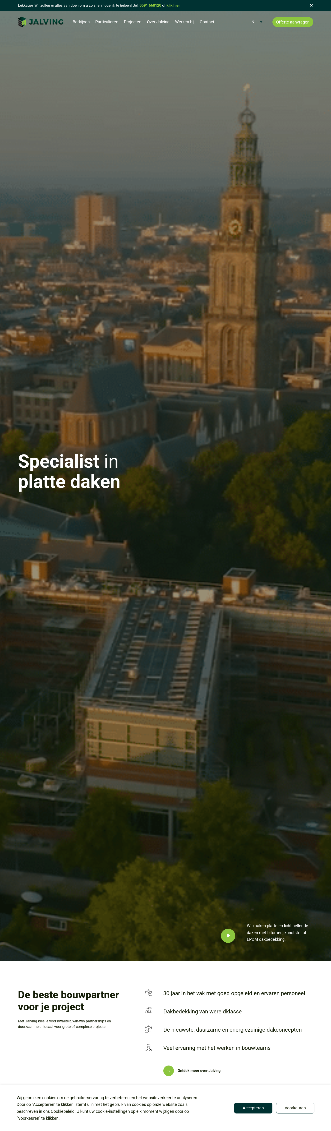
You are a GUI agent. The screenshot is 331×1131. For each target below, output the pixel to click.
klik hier (173, 5)
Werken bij (184, 21)
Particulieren (106, 21)
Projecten (132, 21)
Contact (207, 21)
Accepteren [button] (253, 1107)
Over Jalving (158, 21)
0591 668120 (150, 5)
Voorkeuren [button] (295, 1107)
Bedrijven (81, 21)
